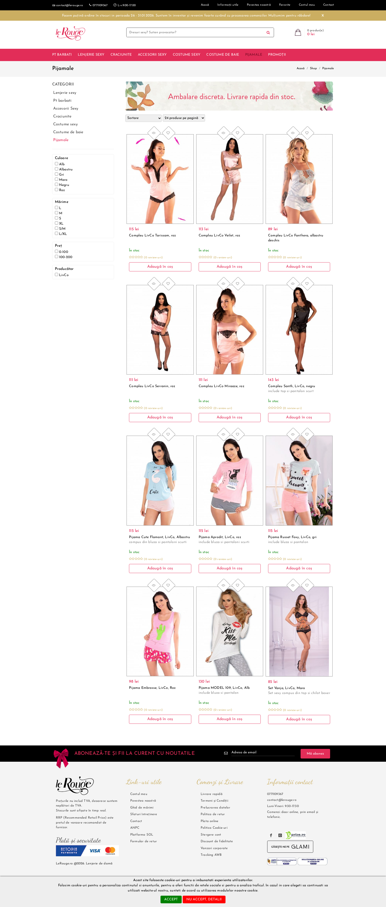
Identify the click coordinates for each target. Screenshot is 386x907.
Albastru (64, 169)
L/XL (61, 234)
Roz (60, 190)
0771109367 (98, 5)
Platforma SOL (141, 834)
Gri (59, 174)
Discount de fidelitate (217, 841)
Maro (61, 180)
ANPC (135, 827)
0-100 (61, 252)
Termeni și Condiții (214, 800)
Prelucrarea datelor (215, 807)
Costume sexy (186, 55)
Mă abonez (315, 753)
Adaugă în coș (160, 267)
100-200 (64, 257)
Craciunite (121, 55)
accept (171, 899)
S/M (60, 229)
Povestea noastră (259, 4)
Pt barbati (62, 55)
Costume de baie (222, 55)
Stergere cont (211, 834)
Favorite (284, 4)
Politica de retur (213, 814)
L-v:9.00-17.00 (124, 5)
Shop (313, 68)
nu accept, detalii (204, 899)
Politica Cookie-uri (214, 827)
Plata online (209, 821)
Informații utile (227, 4)
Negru (62, 185)
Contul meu (307, 4)
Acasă (301, 68)
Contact (136, 821)
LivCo (62, 275)
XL (59, 223)
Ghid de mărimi (142, 807)
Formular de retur (143, 841)
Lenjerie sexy (91, 55)
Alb (60, 164)
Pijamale (253, 55)
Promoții (277, 55)
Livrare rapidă (212, 793)
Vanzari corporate (214, 848)
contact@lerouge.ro (67, 5)
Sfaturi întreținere (143, 814)
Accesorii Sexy (152, 55)
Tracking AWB (211, 855)
